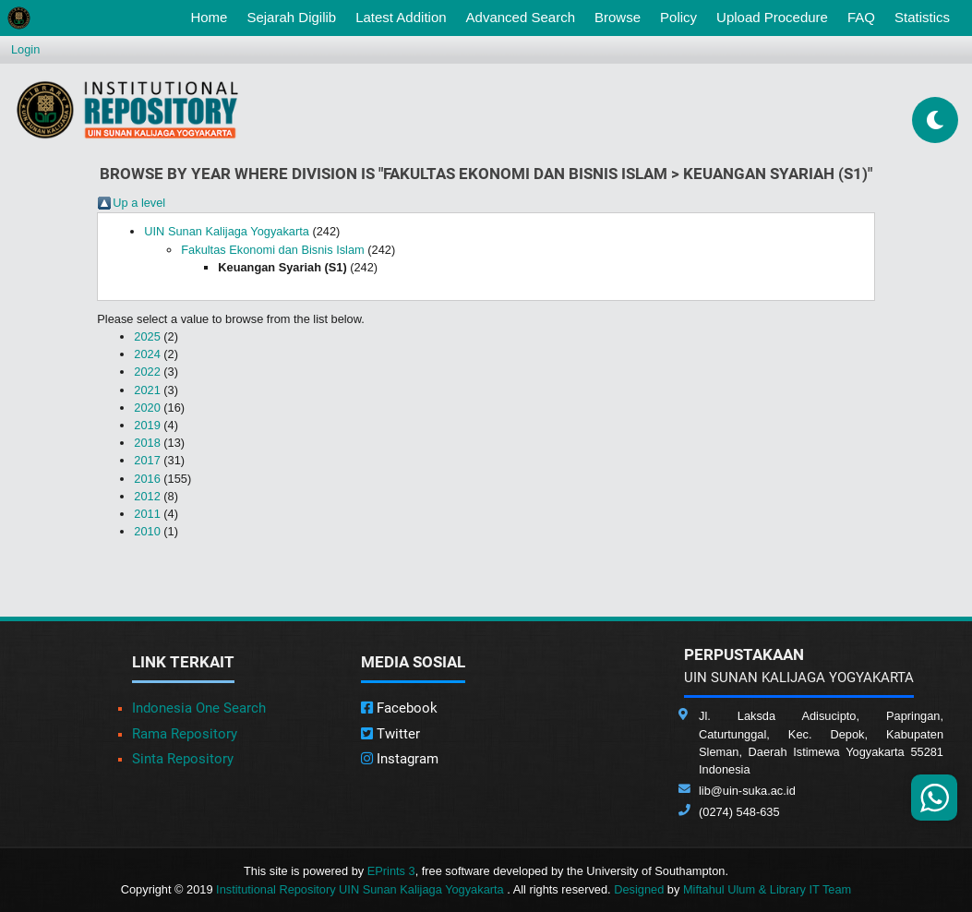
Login (25, 49)
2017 (147, 460)
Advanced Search (520, 17)
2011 (147, 514)
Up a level (139, 203)
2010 (147, 531)
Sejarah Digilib (291, 17)
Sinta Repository (183, 758)
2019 (147, 425)
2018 (147, 443)
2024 (147, 354)
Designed (639, 889)
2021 (147, 390)
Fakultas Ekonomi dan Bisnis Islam (272, 250)
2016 (147, 479)
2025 (147, 336)
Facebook (399, 708)
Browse (617, 17)
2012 (147, 496)
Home (212, 15)
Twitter (390, 734)
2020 (147, 407)
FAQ (861, 17)
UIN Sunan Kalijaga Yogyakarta (226, 231)
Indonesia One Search (199, 708)
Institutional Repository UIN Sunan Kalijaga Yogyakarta (361, 889)
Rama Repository (184, 734)
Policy (678, 17)
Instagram (399, 758)
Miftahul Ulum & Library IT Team (767, 889)
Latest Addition (400, 17)
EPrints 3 (391, 871)
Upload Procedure (772, 17)
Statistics (922, 17)
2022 (147, 371)
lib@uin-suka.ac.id (747, 791)
